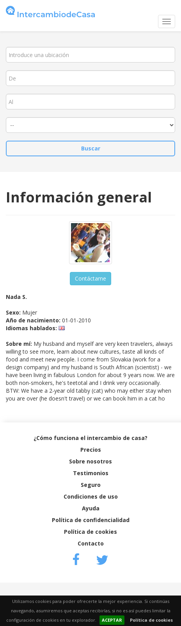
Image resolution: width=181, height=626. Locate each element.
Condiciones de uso (91, 496)
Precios (90, 449)
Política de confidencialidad (91, 520)
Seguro (91, 484)
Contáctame (90, 278)
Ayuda (90, 508)
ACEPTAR (112, 620)
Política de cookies (151, 620)
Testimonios (90, 473)
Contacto (91, 543)
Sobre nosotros (90, 461)
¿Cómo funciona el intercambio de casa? (90, 438)
